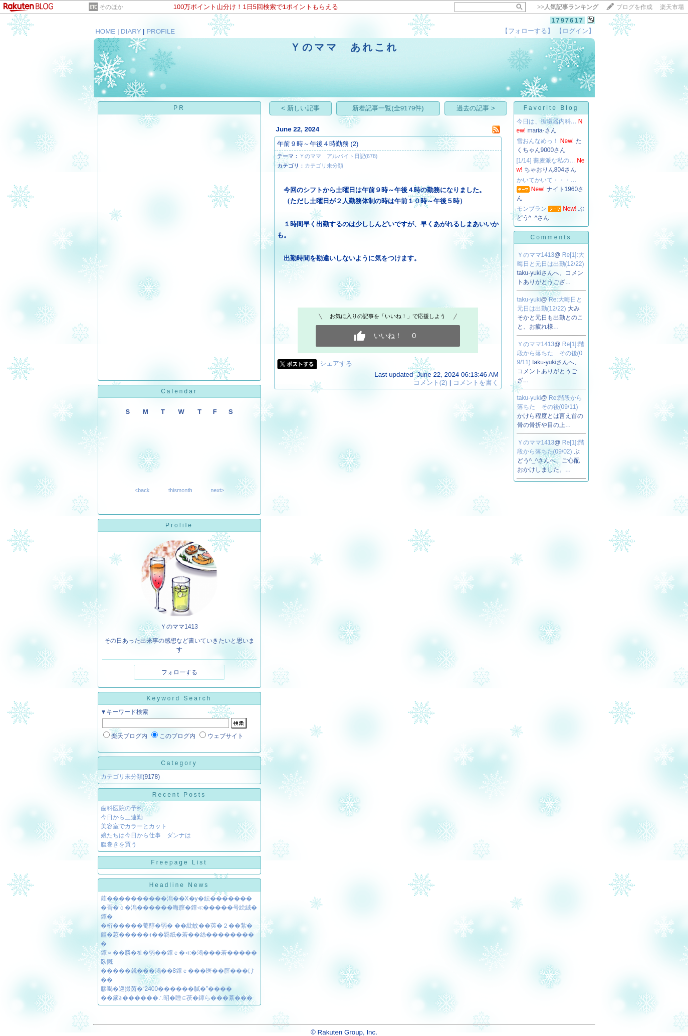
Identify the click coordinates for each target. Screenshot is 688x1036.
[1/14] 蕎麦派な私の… (546, 160)
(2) (354, 143)
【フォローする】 (528, 31)
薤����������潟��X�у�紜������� (176, 898)
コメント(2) (430, 382)
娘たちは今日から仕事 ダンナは (146, 835)
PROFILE (160, 31)
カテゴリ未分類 (122, 776)
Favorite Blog (551, 107)
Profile (179, 525)
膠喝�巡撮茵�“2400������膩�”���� (167, 988)
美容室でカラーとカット (134, 826)
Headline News (179, 885)
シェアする (336, 363)
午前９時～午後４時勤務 (313, 143)
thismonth (180, 490)
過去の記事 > (475, 108)
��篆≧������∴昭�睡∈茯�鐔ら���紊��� (177, 997)
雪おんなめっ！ (538, 140)
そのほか (111, 7)
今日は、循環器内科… (547, 121)
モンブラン (532, 208)
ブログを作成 (634, 7)
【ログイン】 (575, 31)
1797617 (567, 20)
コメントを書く (476, 382)
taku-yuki (529, 299)
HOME (105, 31)
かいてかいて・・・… (547, 180)
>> (567, 7)
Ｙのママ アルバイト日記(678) (338, 156)
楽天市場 (672, 7)
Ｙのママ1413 (536, 254)
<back (142, 490)
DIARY (131, 31)
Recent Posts (179, 794)
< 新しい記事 (300, 108)
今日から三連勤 (122, 817)
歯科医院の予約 (122, 808)
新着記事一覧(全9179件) (388, 108)
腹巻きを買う (119, 844)
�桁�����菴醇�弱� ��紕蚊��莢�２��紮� (177, 925)
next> (217, 490)
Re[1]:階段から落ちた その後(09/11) (550, 353)
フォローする (179, 672)
